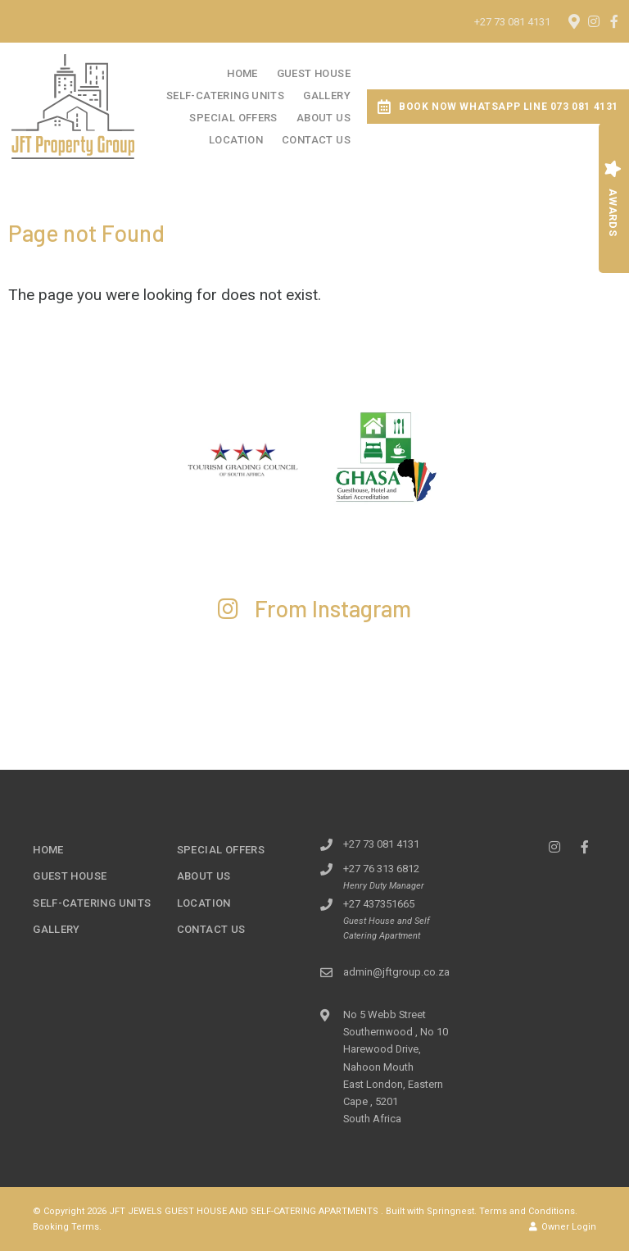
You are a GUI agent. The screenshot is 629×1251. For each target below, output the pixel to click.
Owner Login (562, 1226)
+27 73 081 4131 (512, 21)
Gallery (327, 95)
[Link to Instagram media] (78, 681)
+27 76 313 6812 (381, 868)
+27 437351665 (378, 904)
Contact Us (316, 140)
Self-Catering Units (225, 95)
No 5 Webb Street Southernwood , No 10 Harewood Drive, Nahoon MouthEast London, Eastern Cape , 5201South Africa (395, 1067)
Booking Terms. (67, 1226)
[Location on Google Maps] (573, 20)
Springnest (450, 1211)
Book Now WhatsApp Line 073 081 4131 (498, 106)
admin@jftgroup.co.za (396, 972)
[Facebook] (614, 21)
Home (242, 73)
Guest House (314, 73)
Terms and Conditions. (528, 1211)
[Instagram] (593, 21)
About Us (323, 117)
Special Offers (233, 117)
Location (236, 140)
